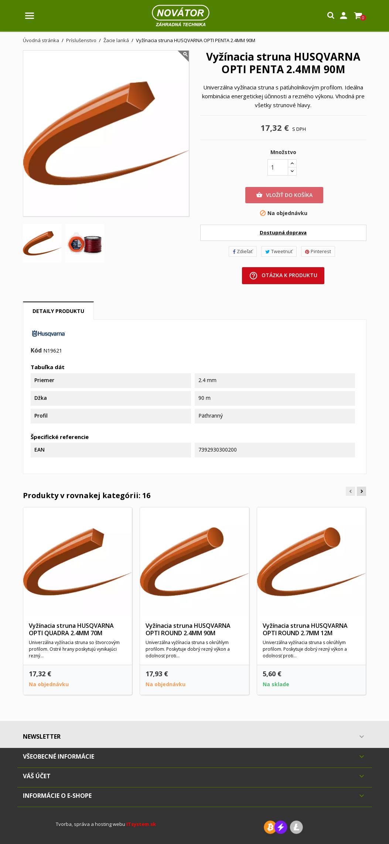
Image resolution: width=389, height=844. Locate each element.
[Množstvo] (277, 167)
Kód (36, 350)
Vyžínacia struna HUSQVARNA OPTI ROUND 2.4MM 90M (188, 629)
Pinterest (318, 251)
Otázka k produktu (283, 275)
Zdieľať (243, 251)
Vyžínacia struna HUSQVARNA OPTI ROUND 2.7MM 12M (305, 629)
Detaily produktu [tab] (58, 310)
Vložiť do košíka (284, 195)
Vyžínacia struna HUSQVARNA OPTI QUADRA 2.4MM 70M (71, 629)
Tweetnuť (279, 251)
